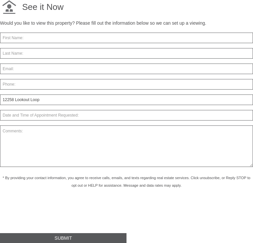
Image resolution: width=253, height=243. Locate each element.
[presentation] (50, 213)
